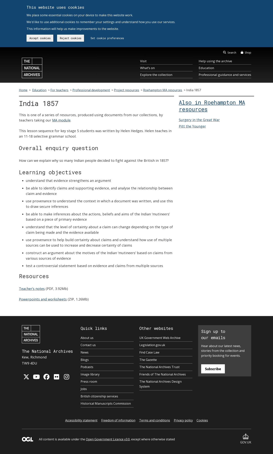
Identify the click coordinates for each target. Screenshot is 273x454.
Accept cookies (40, 38)
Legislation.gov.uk (152, 345)
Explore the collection (156, 74)
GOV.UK (245, 439)
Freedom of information (118, 420)
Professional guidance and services (225, 74)
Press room (89, 381)
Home (23, 90)
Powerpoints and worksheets (43, 299)
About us (87, 338)
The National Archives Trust (159, 367)
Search (229, 52)
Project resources (126, 90)
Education (206, 68)
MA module (61, 120)
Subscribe (213, 369)
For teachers (59, 90)
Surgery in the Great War (199, 120)
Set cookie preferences (107, 38)
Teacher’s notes (32, 288)
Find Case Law (149, 352)
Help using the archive (215, 61)
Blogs (85, 360)
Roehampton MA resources (162, 90)
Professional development (91, 90)
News (85, 352)
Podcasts (87, 367)
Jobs (84, 389)
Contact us (88, 345)
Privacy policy (183, 420)
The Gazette (148, 360)
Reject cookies (70, 38)
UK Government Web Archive (159, 338)
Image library (90, 374)
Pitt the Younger (192, 126)
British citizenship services (99, 396)
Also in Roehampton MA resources (212, 106)
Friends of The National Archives (162, 374)
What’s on (147, 68)
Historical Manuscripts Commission (106, 403)
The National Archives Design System (160, 384)
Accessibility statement (81, 420)
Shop (246, 52)
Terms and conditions (154, 420)
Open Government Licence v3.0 (108, 439)
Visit (143, 61)
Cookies (202, 420)
